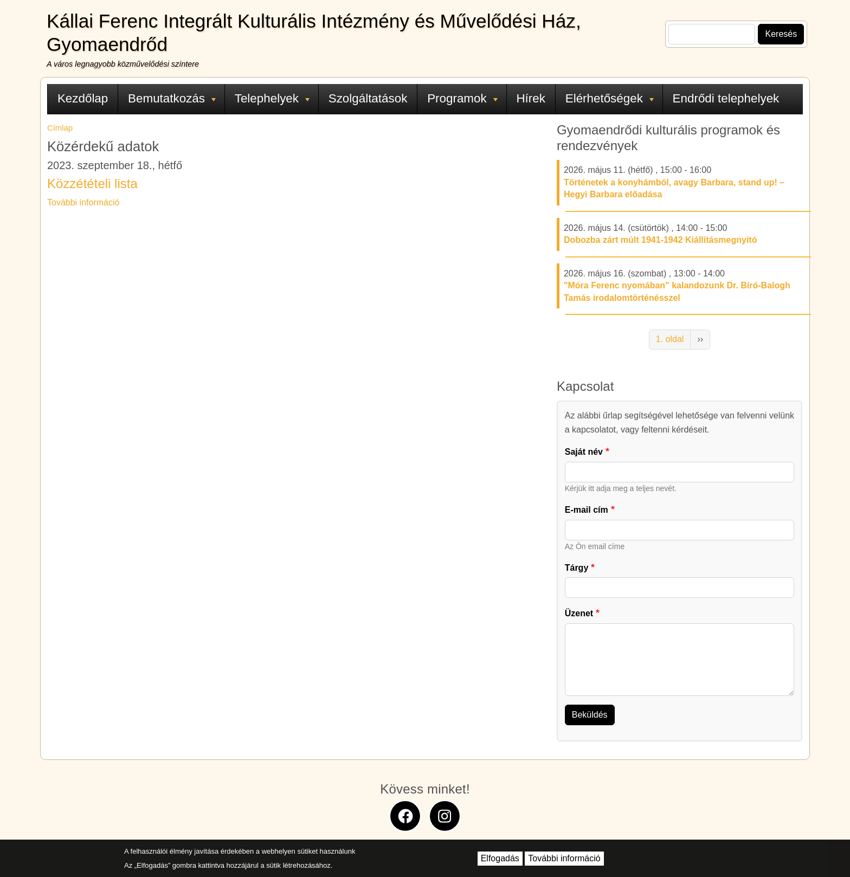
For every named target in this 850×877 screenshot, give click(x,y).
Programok (462, 98)
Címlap (60, 128)
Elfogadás (500, 858)
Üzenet (579, 613)
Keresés (781, 33)
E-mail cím (586, 509)
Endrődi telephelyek (726, 98)
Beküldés (590, 714)
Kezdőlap (82, 98)
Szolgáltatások (368, 98)
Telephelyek (272, 98)
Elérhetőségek (609, 98)
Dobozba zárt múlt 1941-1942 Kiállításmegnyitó (660, 239)
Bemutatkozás (172, 98)
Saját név (584, 451)
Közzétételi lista (92, 183)
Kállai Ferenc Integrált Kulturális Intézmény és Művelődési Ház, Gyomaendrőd (314, 32)
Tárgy (577, 567)
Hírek (530, 98)
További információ (83, 202)
